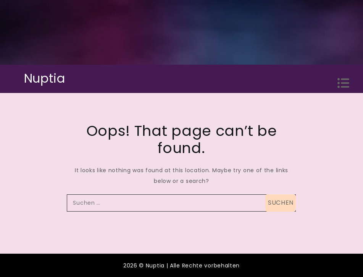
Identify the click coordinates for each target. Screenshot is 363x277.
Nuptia (44, 78)
